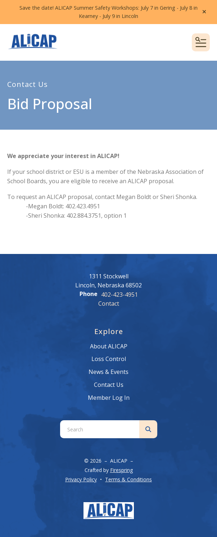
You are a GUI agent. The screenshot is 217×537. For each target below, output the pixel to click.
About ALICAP (108, 346)
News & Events (108, 372)
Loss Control (108, 359)
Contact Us (108, 385)
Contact (108, 303)
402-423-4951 (119, 294)
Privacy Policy (81, 479)
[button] (204, 11)
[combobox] (99, 429)
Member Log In (109, 398)
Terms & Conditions (128, 479)
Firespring (121, 470)
